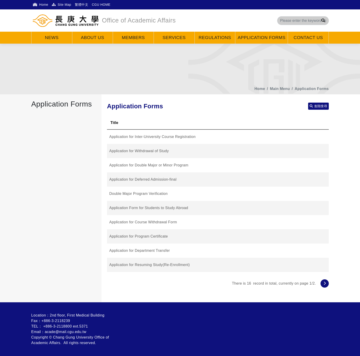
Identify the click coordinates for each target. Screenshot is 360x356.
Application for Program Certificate (138, 236)
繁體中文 (81, 4)
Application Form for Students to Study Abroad (148, 208)
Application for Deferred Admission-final (143, 179)
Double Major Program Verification (138, 194)
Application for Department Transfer (139, 250)
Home (40, 4)
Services (174, 37)
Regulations (215, 37)
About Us (92, 37)
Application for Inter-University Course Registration (152, 137)
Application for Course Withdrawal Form (143, 222)
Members (133, 37)
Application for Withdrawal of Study (139, 151)
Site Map (61, 4)
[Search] (303, 20)
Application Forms (261, 37)
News (52, 37)
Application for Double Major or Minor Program (148, 165)
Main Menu (280, 89)
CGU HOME (101, 4)
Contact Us (308, 37)
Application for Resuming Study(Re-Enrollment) (149, 265)
